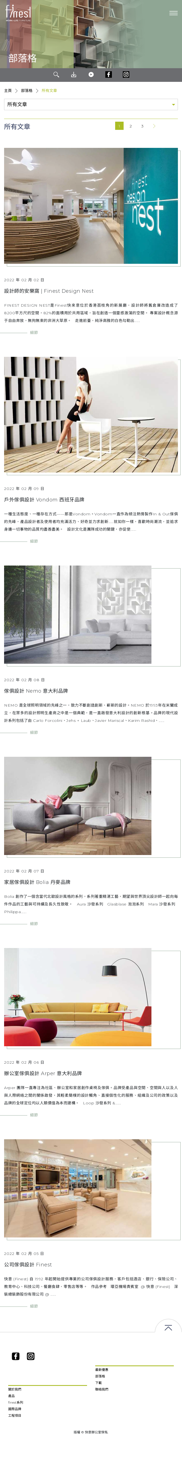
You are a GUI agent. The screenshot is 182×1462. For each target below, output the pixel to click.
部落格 (26, 90)
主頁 (8, 90)
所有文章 (49, 90)
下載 (98, 1383)
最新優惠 (101, 1370)
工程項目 (14, 1415)
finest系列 (15, 1402)
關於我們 (14, 1389)
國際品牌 (14, 1409)
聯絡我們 (101, 1389)
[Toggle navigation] (173, 13)
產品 (11, 1396)
